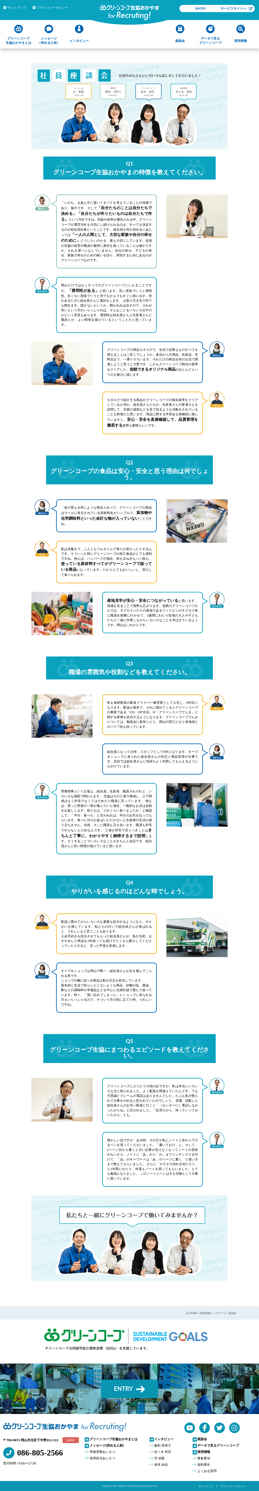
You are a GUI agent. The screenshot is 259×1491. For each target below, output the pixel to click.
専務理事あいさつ (102, 1452)
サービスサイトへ (237, 16)
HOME (193, 1313)
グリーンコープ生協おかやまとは (114, 1439)
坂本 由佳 (161, 1464)
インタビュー (163, 1439)
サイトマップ (14, 7)
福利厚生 (203, 1464)
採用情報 (203, 1452)
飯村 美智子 (162, 1445)
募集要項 (203, 1458)
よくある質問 (207, 1471)
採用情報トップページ (213, 1313)
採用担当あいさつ (102, 1458)
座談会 (202, 1439)
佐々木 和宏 (162, 1452)
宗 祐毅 (159, 1458)
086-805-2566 (40, 1452)
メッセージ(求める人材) (107, 1445)
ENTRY (237, 8)
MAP (71, 1440)
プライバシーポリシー (50, 7)
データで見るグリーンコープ (218, 1445)
